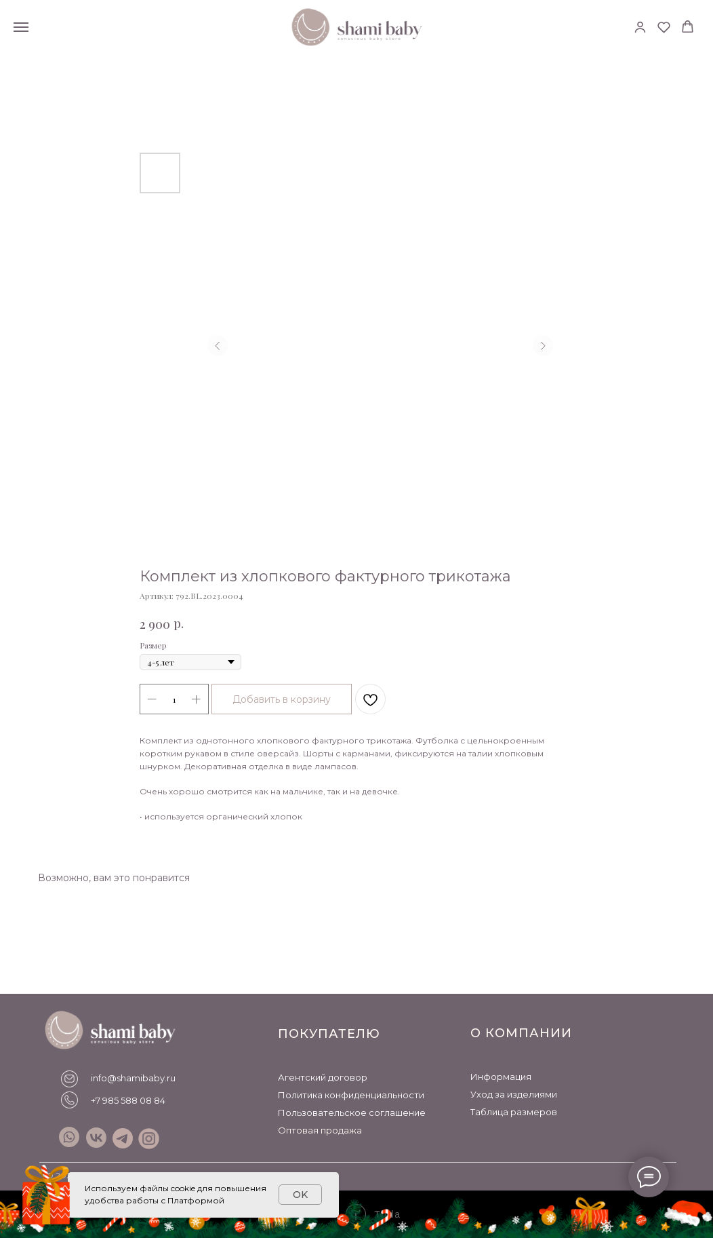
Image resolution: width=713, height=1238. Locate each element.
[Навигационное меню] (21, 27)
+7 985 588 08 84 (128, 1100)
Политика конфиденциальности (351, 1094)
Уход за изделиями (513, 1094)
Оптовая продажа (320, 1130)
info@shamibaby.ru (133, 1077)
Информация (500, 1076)
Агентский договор (322, 1077)
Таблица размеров (513, 1111)
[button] (640, 26)
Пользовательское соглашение (352, 1112)
